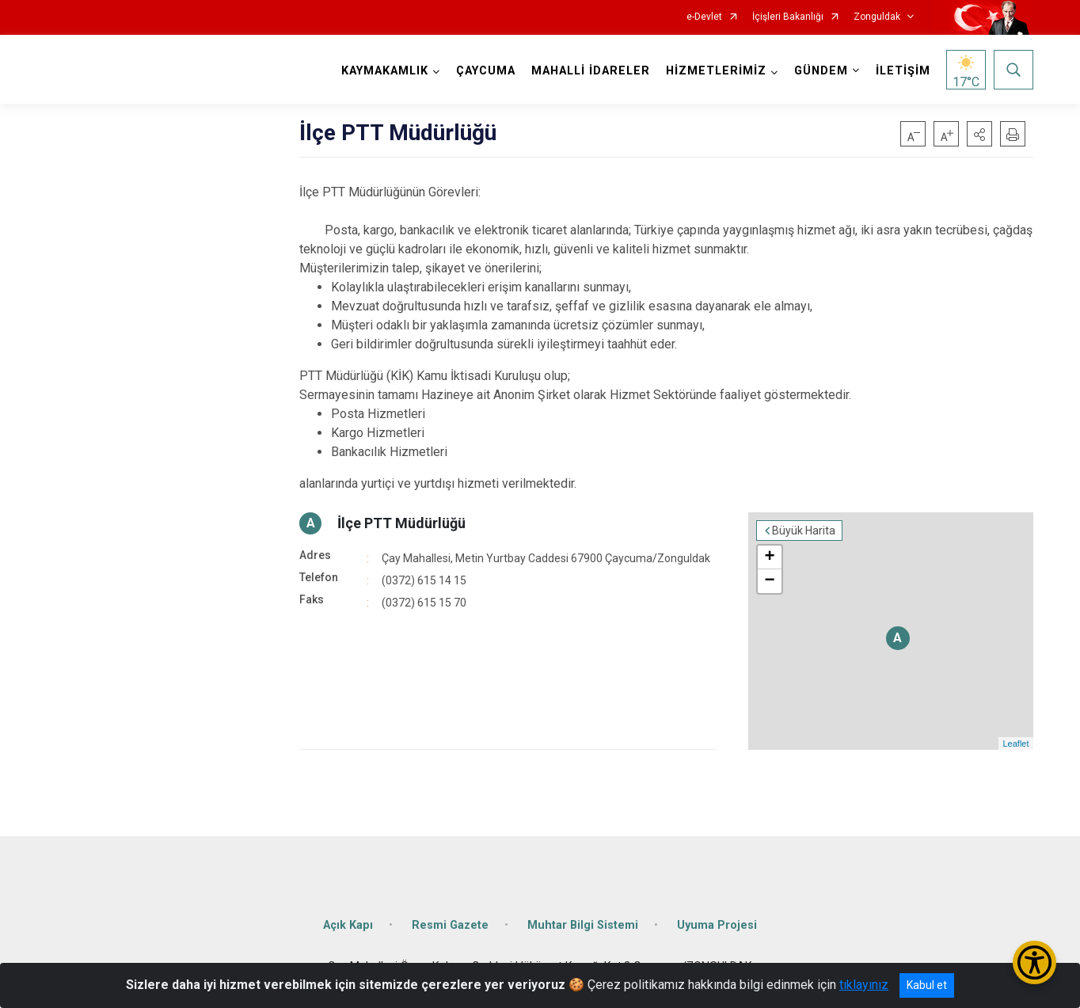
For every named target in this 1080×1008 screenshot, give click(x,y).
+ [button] (769, 557)
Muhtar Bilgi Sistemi (582, 925)
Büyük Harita (803, 530)
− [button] (769, 581)
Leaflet (1015, 743)
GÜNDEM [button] (821, 71)
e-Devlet (704, 17)
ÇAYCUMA (485, 71)
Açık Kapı (348, 925)
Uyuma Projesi (717, 925)
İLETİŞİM (903, 71)
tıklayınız (863, 984)
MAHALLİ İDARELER (590, 71)
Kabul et (927, 985)
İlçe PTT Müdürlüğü (401, 523)
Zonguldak (877, 17)
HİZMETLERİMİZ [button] (716, 71)
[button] (979, 133)
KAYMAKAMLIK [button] (384, 71)
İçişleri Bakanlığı (787, 17)
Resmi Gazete (450, 925)
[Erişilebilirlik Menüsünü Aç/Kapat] (1034, 962)
